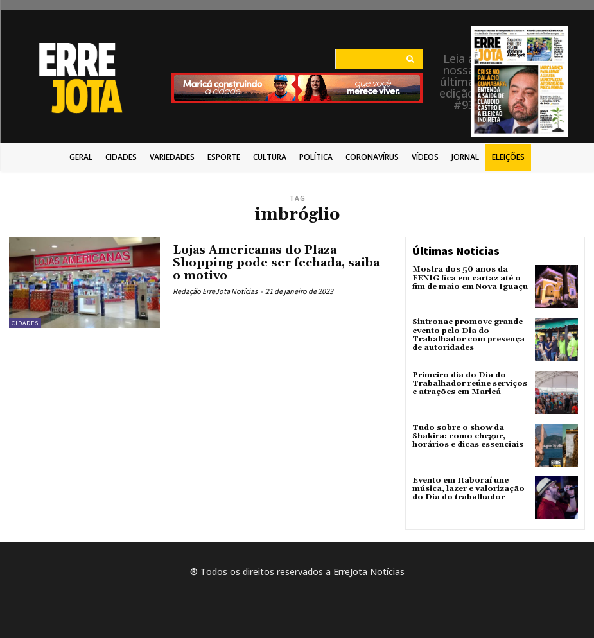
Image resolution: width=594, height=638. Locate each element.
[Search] (410, 59)
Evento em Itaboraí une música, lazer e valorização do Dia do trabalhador (468, 489)
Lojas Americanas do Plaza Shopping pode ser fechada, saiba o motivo (276, 263)
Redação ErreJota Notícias (215, 291)
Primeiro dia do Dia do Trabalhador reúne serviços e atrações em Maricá (469, 383)
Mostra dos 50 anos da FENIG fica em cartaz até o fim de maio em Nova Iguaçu (470, 277)
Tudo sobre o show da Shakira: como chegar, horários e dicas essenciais (467, 436)
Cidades (25, 323)
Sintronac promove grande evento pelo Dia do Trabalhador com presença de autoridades (468, 334)
